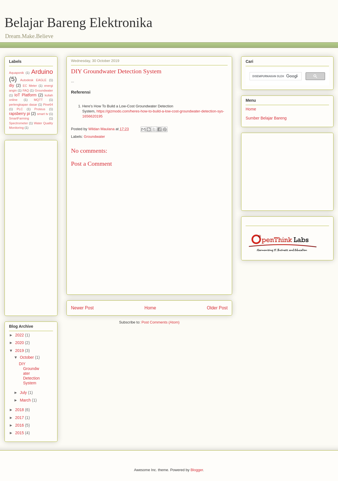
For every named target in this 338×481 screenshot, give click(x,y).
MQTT (38, 99)
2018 (20, 409)
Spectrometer (18, 123)
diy (11, 85)
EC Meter (30, 85)
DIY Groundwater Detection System (29, 373)
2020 (20, 342)
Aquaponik (16, 72)
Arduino (42, 71)
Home (150, 307)
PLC (20, 109)
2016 (20, 425)
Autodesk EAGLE (33, 80)
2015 (20, 433)
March (26, 400)
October (27, 357)
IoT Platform (25, 95)
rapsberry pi (19, 113)
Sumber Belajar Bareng (266, 118)
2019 (20, 350)
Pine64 (48, 104)
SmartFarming (19, 118)
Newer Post (82, 307)
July (24, 392)
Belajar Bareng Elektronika (78, 22)
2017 (20, 417)
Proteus (39, 109)
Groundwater (94, 136)
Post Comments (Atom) (160, 322)
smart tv (42, 114)
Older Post (217, 307)
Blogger (196, 470)
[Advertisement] (111, 44)
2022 (20, 335)
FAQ (26, 90)
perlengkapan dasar (23, 104)
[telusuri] (275, 76)
